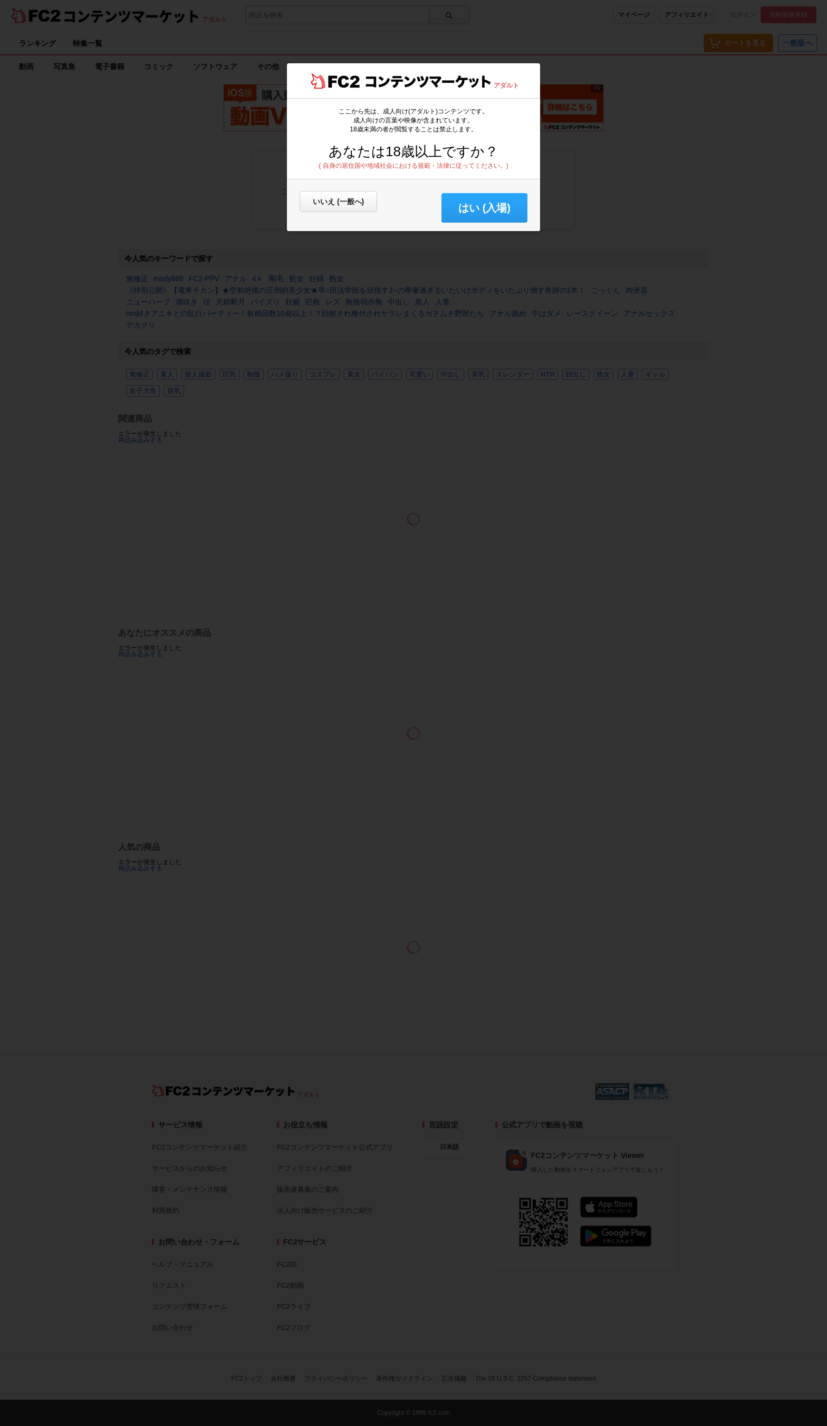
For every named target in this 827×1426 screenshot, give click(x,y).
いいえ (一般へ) (338, 201)
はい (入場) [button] (484, 208)
